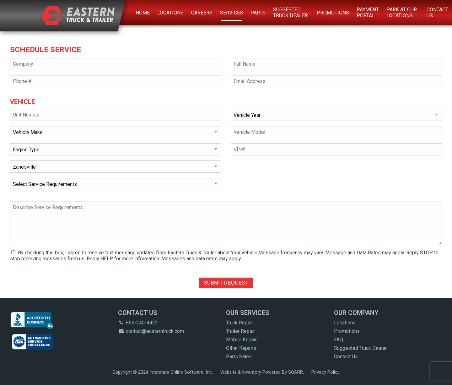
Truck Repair (239, 323)
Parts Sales (239, 357)
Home (143, 13)
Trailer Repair (240, 331)
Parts (258, 13)
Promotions (333, 13)
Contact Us (437, 13)
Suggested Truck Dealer (290, 13)
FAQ (338, 340)
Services (231, 13)
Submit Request (226, 282)
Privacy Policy (325, 372)
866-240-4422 (138, 323)
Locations (170, 13)
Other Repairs (241, 348)
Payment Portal (368, 13)
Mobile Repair (241, 340)
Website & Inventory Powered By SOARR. (262, 372)
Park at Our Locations (401, 13)
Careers (202, 13)
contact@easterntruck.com (151, 331)
